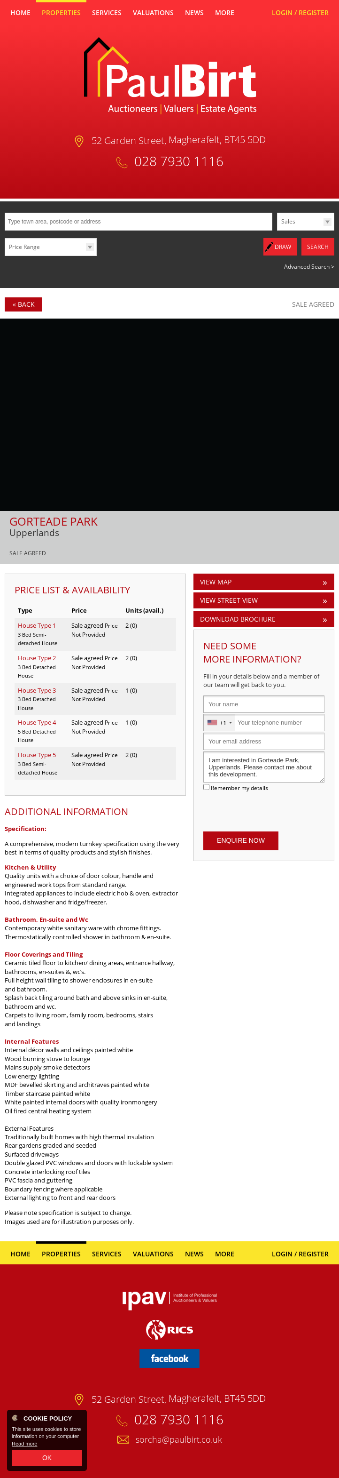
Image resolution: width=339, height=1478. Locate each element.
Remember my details (239, 786)
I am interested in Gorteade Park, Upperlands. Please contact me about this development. (263, 765)
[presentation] (263, 810)
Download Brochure (238, 617)
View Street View (229, 598)
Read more (24, 1443)
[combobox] (219, 721)
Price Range (24, 247)
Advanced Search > (309, 265)
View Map (215, 580)
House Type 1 (37, 624)
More (224, 12)
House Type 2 (37, 656)
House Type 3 (37, 689)
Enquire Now (241, 839)
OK (47, 1458)
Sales (288, 221)
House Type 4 (37, 721)
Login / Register (300, 12)
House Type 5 (37, 753)
